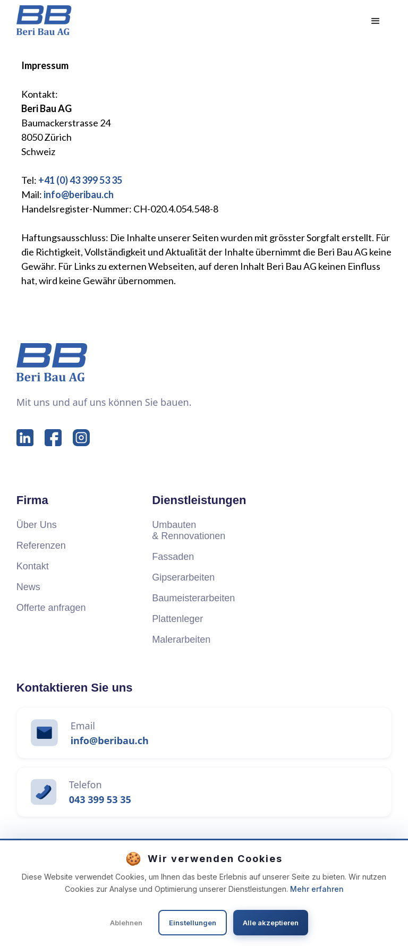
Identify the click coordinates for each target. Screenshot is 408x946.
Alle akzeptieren (271, 922)
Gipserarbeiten (183, 577)
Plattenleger (177, 618)
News (28, 587)
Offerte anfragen (51, 607)
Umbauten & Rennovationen (188, 530)
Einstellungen (192, 922)
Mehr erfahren (317, 888)
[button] (376, 21)
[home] (44, 20)
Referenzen (41, 545)
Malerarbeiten (181, 639)
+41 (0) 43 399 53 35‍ (80, 180)
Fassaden (173, 556)
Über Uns (36, 524)
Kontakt (32, 566)
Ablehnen (126, 922)
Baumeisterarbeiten (193, 598)
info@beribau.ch (79, 194)
